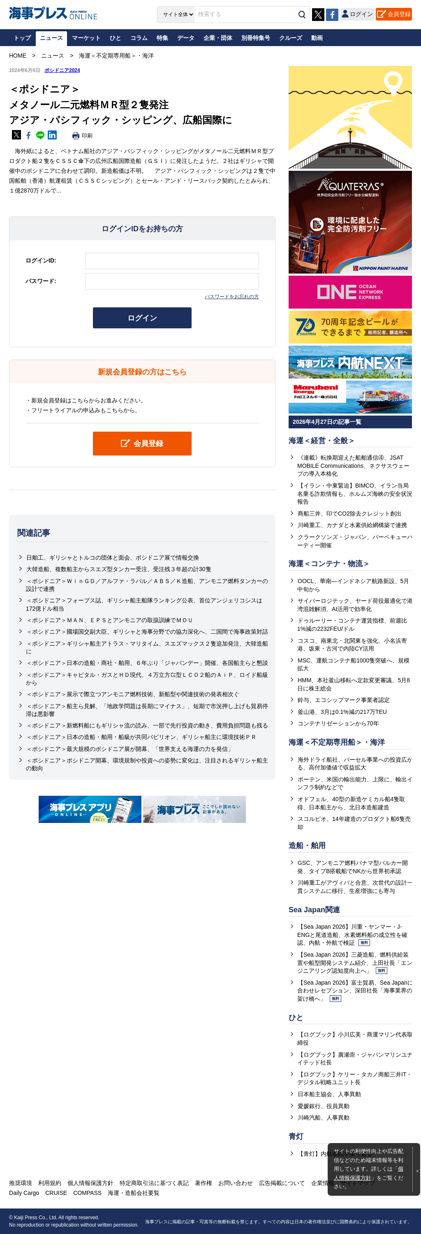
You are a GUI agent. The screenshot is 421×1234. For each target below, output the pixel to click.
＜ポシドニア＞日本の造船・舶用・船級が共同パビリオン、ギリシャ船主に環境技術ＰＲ (141, 737)
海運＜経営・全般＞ (322, 441)
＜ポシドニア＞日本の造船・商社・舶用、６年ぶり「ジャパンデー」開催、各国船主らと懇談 (147, 663)
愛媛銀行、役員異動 (323, 1106)
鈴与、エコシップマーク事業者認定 (344, 700)
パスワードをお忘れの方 (232, 297)
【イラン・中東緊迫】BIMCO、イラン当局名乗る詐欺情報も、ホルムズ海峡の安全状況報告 (354, 493)
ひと (296, 1017)
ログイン (142, 318)
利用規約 (49, 1183)
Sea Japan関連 (314, 910)
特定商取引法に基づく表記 (154, 1183)
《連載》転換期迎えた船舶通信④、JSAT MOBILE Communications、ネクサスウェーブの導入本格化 (353, 465)
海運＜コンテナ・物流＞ (329, 564)
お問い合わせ (235, 1183)
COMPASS (87, 1193)
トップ (22, 38)
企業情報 (322, 1183)
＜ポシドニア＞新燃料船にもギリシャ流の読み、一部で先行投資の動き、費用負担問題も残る (147, 725)
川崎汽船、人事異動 (323, 1117)
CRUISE (56, 1193)
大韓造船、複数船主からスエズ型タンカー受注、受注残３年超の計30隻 (118, 569)
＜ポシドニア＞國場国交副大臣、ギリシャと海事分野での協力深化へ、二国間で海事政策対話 (147, 631)
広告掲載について (282, 1183)
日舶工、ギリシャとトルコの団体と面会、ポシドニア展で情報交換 (112, 557)
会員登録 (399, 14)
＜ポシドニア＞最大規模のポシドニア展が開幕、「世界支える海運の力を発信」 (130, 749)
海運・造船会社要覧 (134, 1193)
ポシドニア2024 (62, 70)
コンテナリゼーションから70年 (338, 723)
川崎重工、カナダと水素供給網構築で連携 (352, 525)
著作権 (203, 1183)
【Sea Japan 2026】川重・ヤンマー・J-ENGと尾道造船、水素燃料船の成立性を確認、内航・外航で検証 (352, 934)
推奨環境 (20, 1183)
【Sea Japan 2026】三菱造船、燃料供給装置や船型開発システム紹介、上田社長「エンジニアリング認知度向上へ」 (354, 962)
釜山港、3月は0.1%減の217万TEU (342, 712)
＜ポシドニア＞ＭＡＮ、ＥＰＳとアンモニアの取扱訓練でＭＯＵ (109, 620)
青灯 (296, 1136)
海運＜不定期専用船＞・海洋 (337, 742)
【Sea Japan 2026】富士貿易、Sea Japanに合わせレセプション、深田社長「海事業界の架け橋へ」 (355, 990)
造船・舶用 (307, 845)
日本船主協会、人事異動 (329, 1094)
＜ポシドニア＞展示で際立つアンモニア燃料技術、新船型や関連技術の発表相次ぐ (132, 694)
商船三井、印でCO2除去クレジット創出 (350, 513)
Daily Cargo (24, 1193)
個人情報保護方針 (90, 1183)
